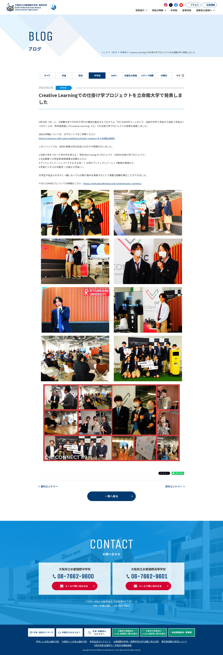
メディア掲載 (147, 75)
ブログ (114, 52)
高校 (80, 75)
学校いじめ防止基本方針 (47, 641)
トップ (105, 52)
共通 (64, 75)
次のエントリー (173, 486)
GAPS (114, 75)
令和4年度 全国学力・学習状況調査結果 (113, 645)
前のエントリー (49, 486)
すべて (47, 75)
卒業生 (164, 75)
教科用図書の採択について (174, 641)
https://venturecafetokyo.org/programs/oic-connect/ (112, 183)
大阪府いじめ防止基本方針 (74, 641)
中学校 (123, 52)
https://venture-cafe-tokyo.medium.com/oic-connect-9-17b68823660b (77, 138)
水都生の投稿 (130, 75)
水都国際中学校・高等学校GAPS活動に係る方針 (136, 641)
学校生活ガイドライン (100, 641)
